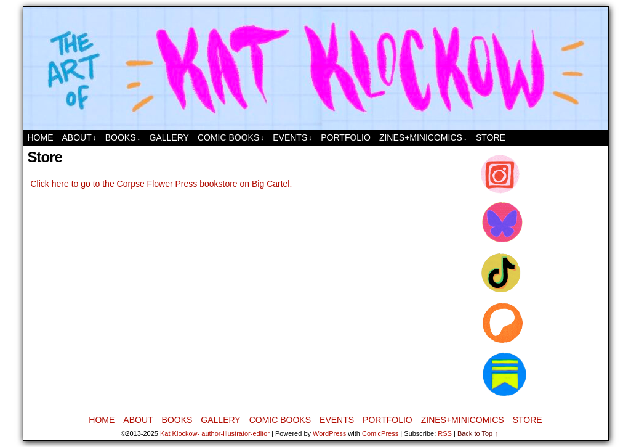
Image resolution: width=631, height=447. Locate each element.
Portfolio (346, 137)
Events (292, 138)
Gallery (169, 137)
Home (41, 137)
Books (122, 138)
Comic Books (231, 138)
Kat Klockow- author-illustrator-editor (215, 433)
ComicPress (380, 433)
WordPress (329, 433)
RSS (445, 433)
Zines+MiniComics (423, 138)
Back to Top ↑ (477, 433)
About (79, 138)
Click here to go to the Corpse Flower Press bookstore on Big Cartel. (161, 184)
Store (490, 137)
